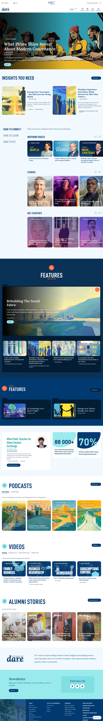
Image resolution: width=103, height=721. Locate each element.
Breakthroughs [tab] (15, 492)
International (32, 707)
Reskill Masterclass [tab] (24, 553)
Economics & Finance (8, 88)
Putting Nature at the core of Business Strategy (39, 202)
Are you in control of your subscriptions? (88, 578)
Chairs (48, 707)
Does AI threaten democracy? (60, 578)
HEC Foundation (33, 705)
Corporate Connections (90, 711)
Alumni (85, 713)
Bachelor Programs (69, 705)
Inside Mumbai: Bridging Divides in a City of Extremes (37, 526)
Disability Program (33, 719)
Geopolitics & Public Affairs (61, 88)
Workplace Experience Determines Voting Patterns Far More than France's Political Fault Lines (38, 360)
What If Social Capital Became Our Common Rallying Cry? (64, 358)
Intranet (85, 718)
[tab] (12, 129)
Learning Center (87, 716)
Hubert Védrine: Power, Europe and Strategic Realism (67, 159)
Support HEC (86, 706)
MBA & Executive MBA (70, 707)
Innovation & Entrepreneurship (11, 90)
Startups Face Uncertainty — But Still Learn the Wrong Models (39, 94)
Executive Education (70, 711)
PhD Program (68, 709)
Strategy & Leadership (10, 39)
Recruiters (86, 708)
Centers (49, 709)
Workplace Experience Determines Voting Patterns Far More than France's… (88, 93)
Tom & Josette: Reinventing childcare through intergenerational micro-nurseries (66, 241)
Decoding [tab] (4, 553)
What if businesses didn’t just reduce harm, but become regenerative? (37, 579)
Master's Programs (69, 703)
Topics (73, 9)
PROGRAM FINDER (94, 3)
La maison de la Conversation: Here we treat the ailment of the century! (39, 242)
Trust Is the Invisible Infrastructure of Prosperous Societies (14, 359)
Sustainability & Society (36, 178)
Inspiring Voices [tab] (12, 553)
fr (17, 3)
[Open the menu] (5, 3)
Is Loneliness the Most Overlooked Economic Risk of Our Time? (88, 359)
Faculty (48, 705)
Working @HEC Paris (88, 704)
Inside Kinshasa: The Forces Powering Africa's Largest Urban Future (89, 526)
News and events (87, 701)
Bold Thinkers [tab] (5, 492)
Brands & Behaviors (62, 180)
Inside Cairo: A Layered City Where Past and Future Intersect (64, 526)
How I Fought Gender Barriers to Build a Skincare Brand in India (67, 201)
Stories (31, 711)
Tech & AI (57, 565)
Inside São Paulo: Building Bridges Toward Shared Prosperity (12, 526)
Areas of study (50, 703)
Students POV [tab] (35, 553)
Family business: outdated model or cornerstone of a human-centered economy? (13, 579)
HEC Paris (31, 703)
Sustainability (32, 709)
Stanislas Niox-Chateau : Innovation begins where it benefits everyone (93, 160)
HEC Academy (68, 713)
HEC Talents (32, 713)
